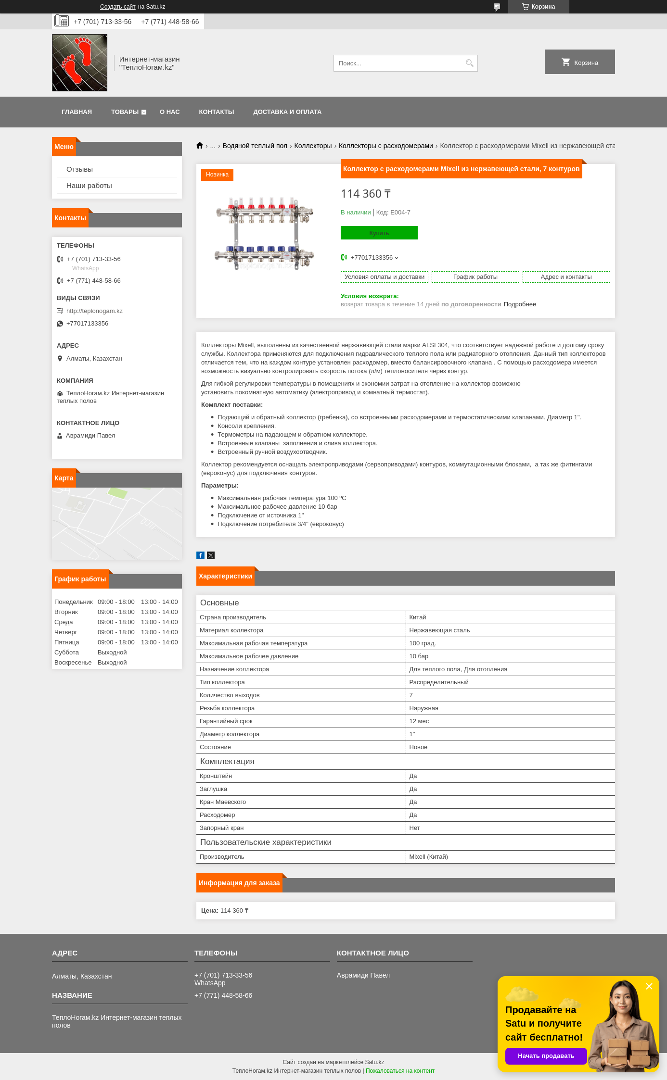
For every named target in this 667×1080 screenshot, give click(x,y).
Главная (77, 111)
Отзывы (79, 169)
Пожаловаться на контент (400, 1070)
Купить (379, 233)
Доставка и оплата (287, 111)
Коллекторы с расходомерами (386, 146)
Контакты (216, 111)
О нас (170, 111)
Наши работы (89, 185)
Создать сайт (118, 6)
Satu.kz (374, 1062)
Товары (125, 111)
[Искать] (469, 63)
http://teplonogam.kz (94, 310)
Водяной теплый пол (255, 146)
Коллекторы (313, 146)
